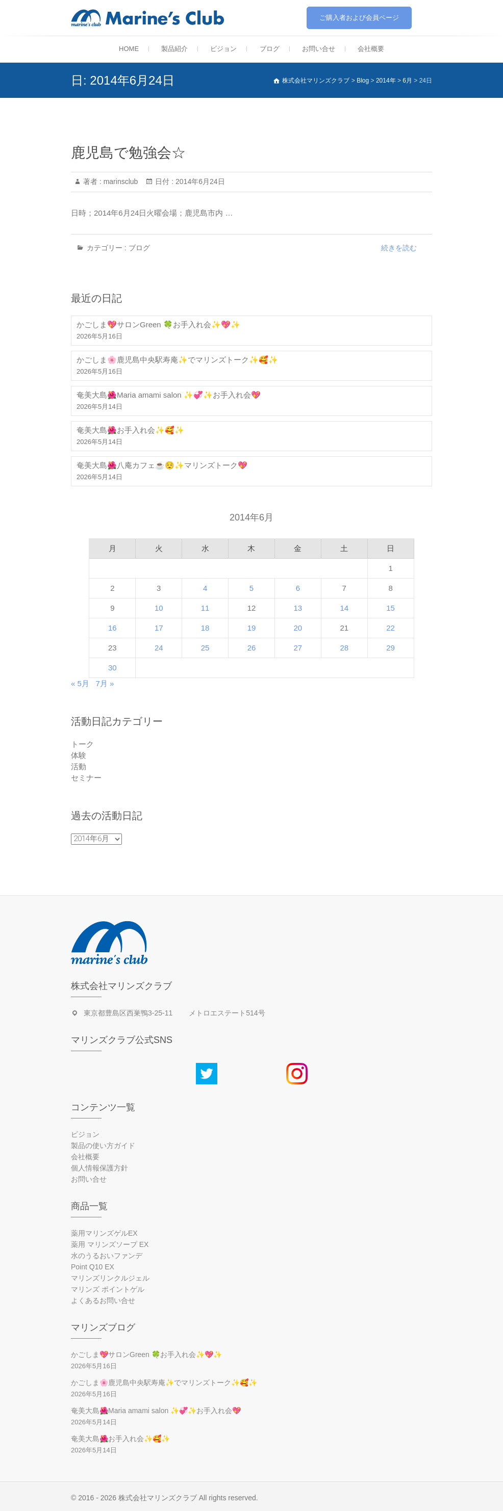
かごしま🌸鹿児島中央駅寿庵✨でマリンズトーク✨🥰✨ (177, 359)
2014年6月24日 (198, 181)
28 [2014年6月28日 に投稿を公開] (344, 647)
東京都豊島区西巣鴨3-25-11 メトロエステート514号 (174, 1013)
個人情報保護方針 (99, 1168)
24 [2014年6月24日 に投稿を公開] (159, 647)
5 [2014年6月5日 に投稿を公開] (251, 588)
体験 (78, 755)
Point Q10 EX (92, 1267)
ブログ (270, 49)
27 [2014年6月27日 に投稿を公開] (298, 647)
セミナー (86, 777)
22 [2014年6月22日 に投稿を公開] (390, 627)
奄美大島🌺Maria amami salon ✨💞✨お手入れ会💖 (169, 394)
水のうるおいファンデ (106, 1256)
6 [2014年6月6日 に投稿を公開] (298, 588)
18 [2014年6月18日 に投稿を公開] (205, 627)
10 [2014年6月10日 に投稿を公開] (159, 608)
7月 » (104, 683)
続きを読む (399, 248)
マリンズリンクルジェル (110, 1278)
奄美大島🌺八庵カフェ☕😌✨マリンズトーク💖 (162, 465)
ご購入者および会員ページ (359, 17)
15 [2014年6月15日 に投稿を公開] (390, 608)
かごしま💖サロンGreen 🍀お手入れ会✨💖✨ (158, 324)
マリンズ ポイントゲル (107, 1289)
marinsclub (120, 181)
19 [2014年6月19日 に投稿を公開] (251, 627)
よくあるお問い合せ (103, 1300)
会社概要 (371, 49)
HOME (129, 49)
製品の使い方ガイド (103, 1145)
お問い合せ (318, 49)
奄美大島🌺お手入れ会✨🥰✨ (130, 430)
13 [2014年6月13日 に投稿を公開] (298, 608)
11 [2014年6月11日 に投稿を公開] (205, 608)
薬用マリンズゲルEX (104, 1233)
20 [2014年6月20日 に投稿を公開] (298, 627)
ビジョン (223, 49)
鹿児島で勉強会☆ (128, 153)
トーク (82, 744)
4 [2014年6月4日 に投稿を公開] (205, 588)
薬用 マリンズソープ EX (109, 1244)
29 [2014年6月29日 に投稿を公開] (390, 647)
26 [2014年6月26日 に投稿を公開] (251, 647)
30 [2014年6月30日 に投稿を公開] (112, 667)
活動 (78, 766)
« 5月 (80, 683)
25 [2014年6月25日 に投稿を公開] (205, 647)
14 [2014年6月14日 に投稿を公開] (344, 608)
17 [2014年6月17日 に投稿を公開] (159, 627)
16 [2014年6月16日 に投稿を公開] (112, 627)
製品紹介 (174, 49)
